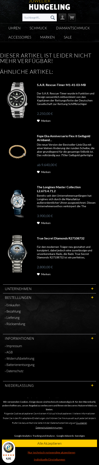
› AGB (9, 352)
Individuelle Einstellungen (49, 459)
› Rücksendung (15, 324)
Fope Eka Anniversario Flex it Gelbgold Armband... (63, 138)
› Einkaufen (12, 305)
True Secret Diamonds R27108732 (60, 238)
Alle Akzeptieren (49, 443)
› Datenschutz (14, 371)
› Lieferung (12, 317)
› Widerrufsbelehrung (19, 358)
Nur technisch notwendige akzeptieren (51, 452)
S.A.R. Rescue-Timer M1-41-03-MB (61, 85)
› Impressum (13, 346)
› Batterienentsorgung (19, 365)
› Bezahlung (13, 311)
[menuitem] (39, 17)
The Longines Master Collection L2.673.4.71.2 (59, 189)
